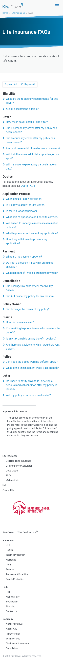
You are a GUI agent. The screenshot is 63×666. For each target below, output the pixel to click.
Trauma (10, 569)
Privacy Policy (13, 633)
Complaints (12, 648)
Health (9, 550)
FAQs (8, 475)
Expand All (11, 84)
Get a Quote (12, 470)
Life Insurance (18, 13)
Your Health (12, 601)
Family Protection (15, 579)
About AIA (11, 628)
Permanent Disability (17, 574)
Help (5, 485)
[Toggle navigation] (56, 6)
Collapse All (28, 84)
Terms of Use (13, 638)
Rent (8, 564)
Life (8, 545)
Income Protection (15, 554)
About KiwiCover (14, 624)
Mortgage (11, 559)
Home (5, 13)
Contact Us (8, 490)
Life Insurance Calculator (19, 465)
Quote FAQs (28, 185)
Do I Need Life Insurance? (19, 460)
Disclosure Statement (17, 643)
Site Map (10, 606)
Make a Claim (13, 480)
